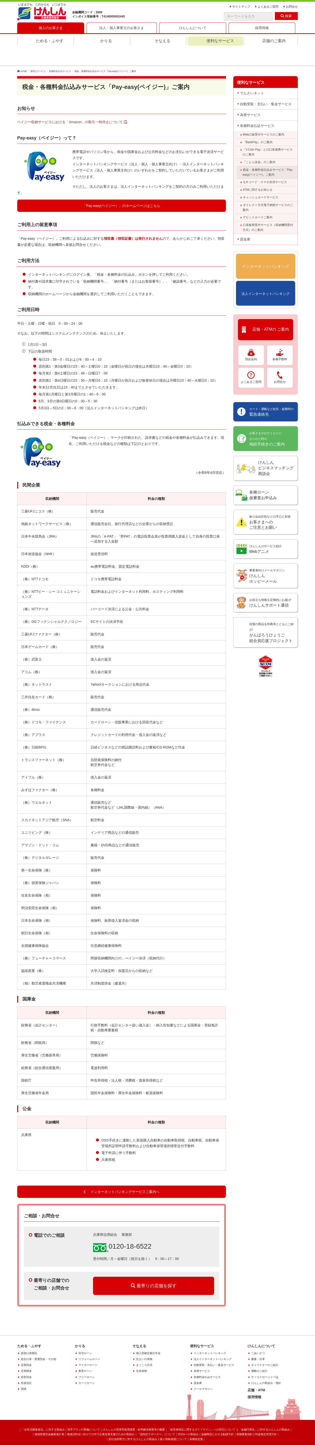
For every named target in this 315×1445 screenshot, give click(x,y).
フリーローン (87, 1358)
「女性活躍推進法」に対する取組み (43, 1411)
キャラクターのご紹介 (264, 1346)
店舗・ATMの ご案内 (265, 311)
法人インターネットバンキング (213, 1340)
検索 (286, 16)
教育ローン (85, 1352)
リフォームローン (89, 1340)
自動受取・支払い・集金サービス (266, 86)
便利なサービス (220, 41)
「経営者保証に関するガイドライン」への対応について (202, 1411)
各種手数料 (279, 337)
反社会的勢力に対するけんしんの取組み (133, 1420)
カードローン (87, 1364)
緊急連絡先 (271, 393)
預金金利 (251, 337)
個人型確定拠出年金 (148, 1334)
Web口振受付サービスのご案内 (263, 116)
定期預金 (26, 1346)
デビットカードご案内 (257, 199)
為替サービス (250, 97)
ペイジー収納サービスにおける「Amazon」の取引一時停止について (70, 104)
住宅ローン (85, 1334)
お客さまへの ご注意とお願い (270, 504)
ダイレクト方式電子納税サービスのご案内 (268, 189)
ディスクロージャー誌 (264, 1358)
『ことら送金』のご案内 (259, 144)
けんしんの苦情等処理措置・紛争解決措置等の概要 (134, 1411)
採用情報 (254, 1379)
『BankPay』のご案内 (257, 124)
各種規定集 (196, 1420)
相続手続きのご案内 (267, 420)
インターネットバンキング (210, 1334)
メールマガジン (203, 1370)
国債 (23, 1370)
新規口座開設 (29, 1334)
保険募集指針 (244, 1416)
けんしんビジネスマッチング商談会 (276, 450)
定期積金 (26, 1352)
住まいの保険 (144, 1340)
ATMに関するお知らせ (257, 171)
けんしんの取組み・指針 (266, 1364)
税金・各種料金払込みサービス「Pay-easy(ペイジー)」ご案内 (268, 154)
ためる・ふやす (49, 41)
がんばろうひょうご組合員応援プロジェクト (271, 614)
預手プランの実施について (83, 1411)
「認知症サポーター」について (156, 1416)
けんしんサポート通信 (270, 584)
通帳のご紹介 (259, 1352)
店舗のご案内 (274, 41)
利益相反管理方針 (266, 1416)
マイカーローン (88, 1346)
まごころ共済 (144, 1346)
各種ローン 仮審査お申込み (263, 477)
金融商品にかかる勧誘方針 (217, 1416)
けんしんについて (261, 1328)
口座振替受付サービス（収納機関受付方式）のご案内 (268, 209)
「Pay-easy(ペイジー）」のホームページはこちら (121, 188)
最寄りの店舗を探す (153, 1267)
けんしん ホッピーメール (267, 557)
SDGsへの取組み (188, 1416)
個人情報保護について (173, 1420)
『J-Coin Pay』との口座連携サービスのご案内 (268, 134)
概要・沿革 (258, 1340)
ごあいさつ (258, 1334)
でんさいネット (252, 75)
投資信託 (26, 1364)
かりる (106, 41)
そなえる (162, 41)
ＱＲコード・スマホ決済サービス (265, 164)
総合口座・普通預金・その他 (38, 1340)
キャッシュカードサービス (260, 179)
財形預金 (26, 1358)
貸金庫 (245, 221)
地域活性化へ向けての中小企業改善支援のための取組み (101, 1416)
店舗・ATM (256, 1372)
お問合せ (280, 359)
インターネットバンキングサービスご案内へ (121, 1174)
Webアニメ (265, 531)
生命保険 (141, 1352)
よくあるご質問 (251, 359)
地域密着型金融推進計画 (49, 1416)
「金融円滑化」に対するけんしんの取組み (264, 1411)
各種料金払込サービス (257, 107)
